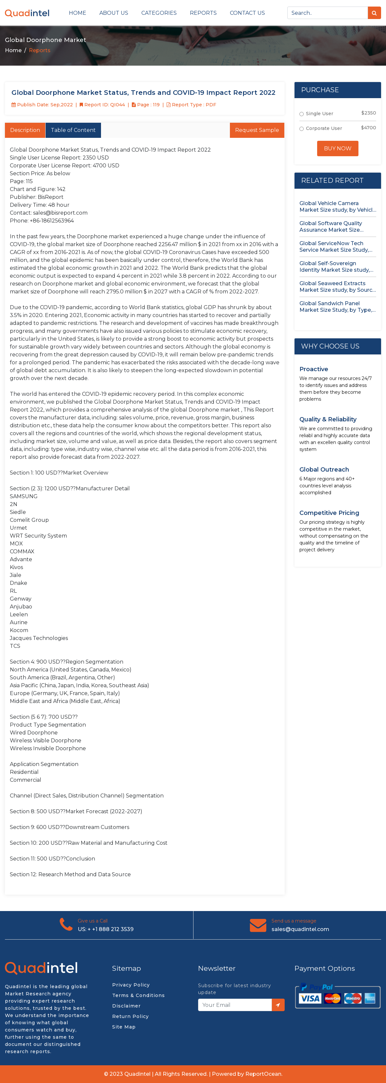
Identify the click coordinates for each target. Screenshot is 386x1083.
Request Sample (257, 130)
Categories (159, 13)
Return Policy (130, 1016)
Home (77, 13)
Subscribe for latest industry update (234, 989)
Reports (203, 13)
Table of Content (73, 130)
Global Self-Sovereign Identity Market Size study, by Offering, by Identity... (334, 266)
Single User (319, 114)
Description (25, 130)
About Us (113, 13)
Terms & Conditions (138, 995)
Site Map (124, 1027)
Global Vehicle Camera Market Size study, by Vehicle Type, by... (337, 206)
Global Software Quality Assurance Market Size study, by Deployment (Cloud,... (330, 226)
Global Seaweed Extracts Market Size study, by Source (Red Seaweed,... (337, 286)
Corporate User (324, 128)
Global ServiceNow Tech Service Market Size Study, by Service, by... (334, 246)
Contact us (247, 13)
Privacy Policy (131, 984)
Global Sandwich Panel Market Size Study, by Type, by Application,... (335, 306)
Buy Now (338, 148)
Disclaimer (126, 1006)
